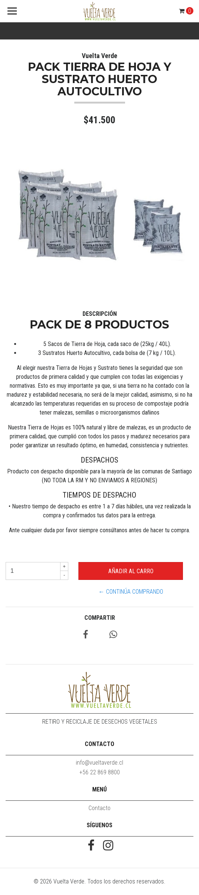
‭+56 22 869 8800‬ (100, 772)
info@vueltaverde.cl (99, 762)
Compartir (99, 617)
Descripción (100, 313)
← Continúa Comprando (131, 591)
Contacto (99, 808)
